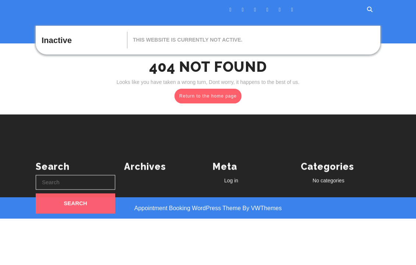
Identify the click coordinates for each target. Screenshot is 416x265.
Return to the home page (210, 97)
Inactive (57, 40)
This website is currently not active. (187, 40)
